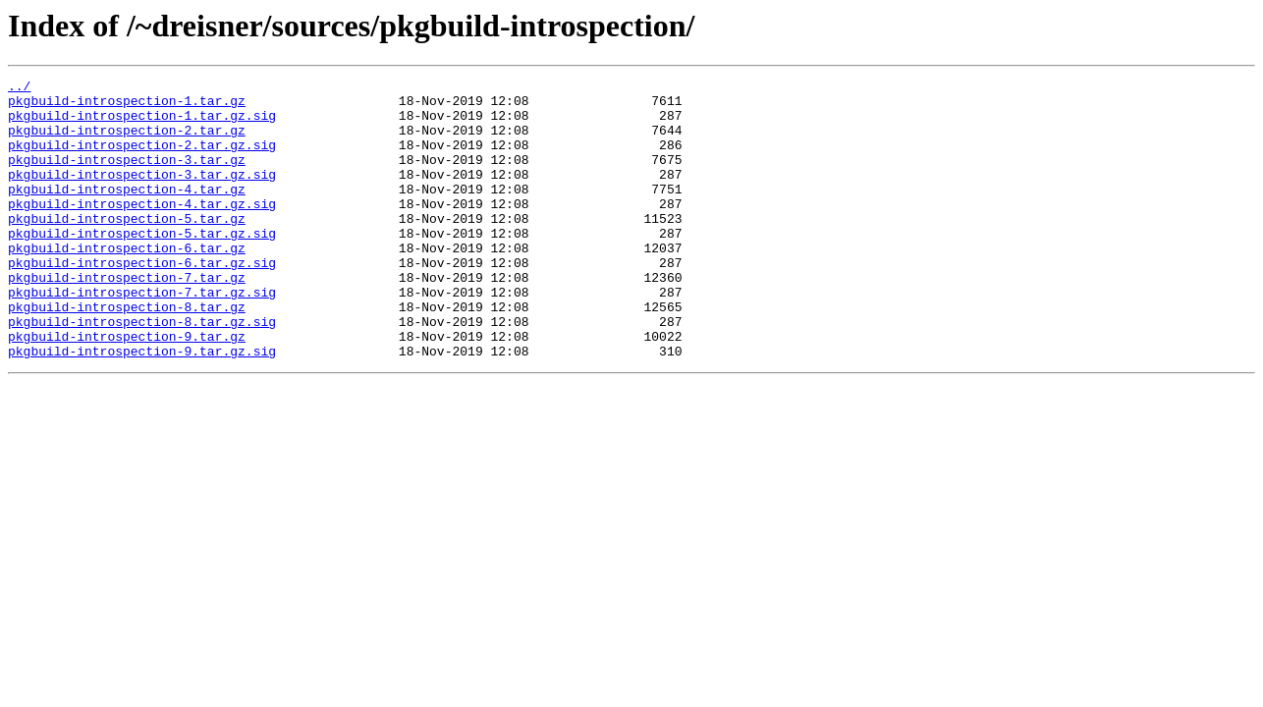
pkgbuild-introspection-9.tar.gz (127, 389)
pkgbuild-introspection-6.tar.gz (127, 283)
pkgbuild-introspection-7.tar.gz (127, 318)
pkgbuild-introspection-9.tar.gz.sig (142, 406)
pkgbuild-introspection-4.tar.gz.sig (142, 230)
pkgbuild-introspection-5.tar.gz (127, 247)
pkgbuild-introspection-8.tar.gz (127, 353)
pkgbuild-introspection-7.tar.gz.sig (142, 336)
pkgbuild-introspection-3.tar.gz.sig (142, 194)
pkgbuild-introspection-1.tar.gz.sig (142, 124)
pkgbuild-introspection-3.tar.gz (127, 177)
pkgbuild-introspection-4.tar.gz (127, 212)
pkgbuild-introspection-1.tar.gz (127, 106)
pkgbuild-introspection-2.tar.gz (127, 141)
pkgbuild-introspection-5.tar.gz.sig (142, 265)
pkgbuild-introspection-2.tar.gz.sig (142, 159)
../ (19, 88)
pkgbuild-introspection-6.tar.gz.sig (142, 300)
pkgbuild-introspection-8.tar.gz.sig (142, 371)
